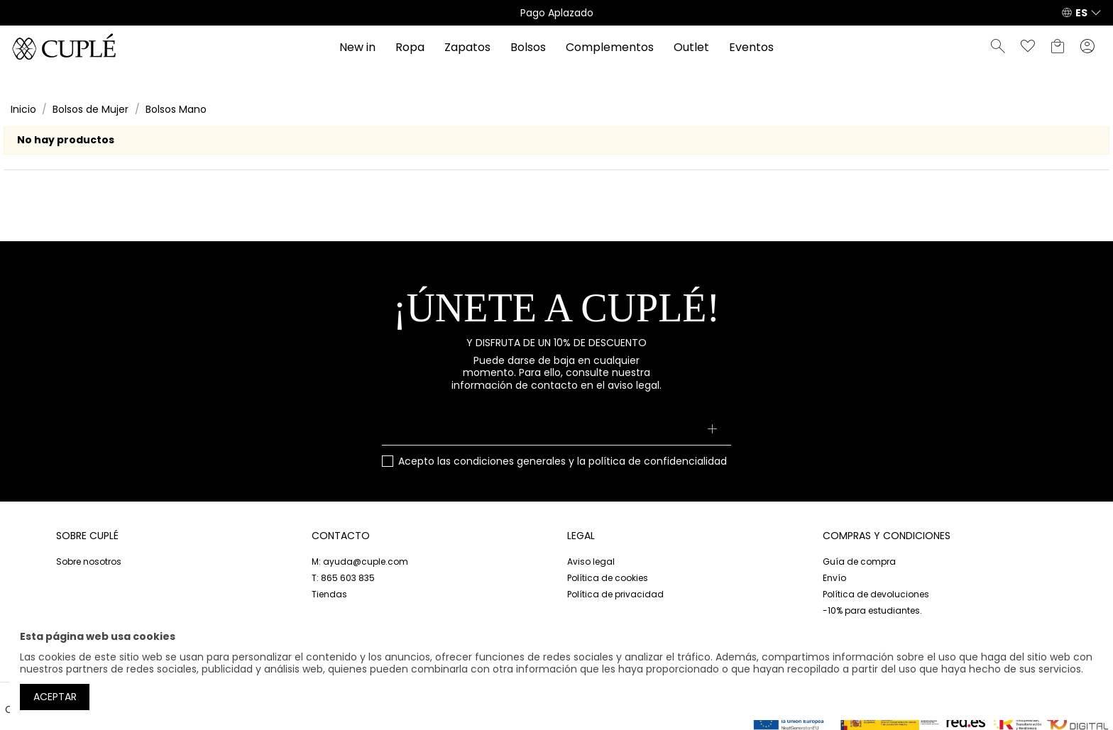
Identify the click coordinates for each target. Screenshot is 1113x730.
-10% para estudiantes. (872, 610)
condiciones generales (510, 461)
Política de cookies (607, 578)
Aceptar (55, 697)
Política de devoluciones (876, 594)
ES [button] (1081, 13)
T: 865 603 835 (343, 578)
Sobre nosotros (88, 561)
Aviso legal (591, 561)
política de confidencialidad (657, 461)
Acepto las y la (562, 461)
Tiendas (329, 594)
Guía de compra (859, 561)
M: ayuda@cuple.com (360, 561)
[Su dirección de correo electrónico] (557, 430)
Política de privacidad (615, 594)
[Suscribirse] (711, 430)
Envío (834, 578)
